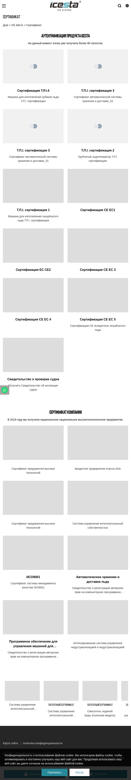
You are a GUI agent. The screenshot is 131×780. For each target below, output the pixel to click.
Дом (5, 25)
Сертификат (34, 25)
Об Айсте (17, 25)
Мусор (79, 772)
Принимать (55, 772)
